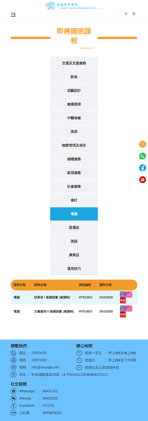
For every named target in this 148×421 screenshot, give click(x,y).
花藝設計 (74, 90)
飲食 (74, 77)
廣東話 (74, 255)
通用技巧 (74, 269)
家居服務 (74, 173)
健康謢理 (74, 104)
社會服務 (74, 186)
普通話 (74, 228)
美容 (74, 132)
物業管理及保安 (74, 145)
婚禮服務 (74, 159)
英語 (74, 241)
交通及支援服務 (74, 63)
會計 (74, 200)
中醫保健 (74, 118)
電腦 (74, 214)
